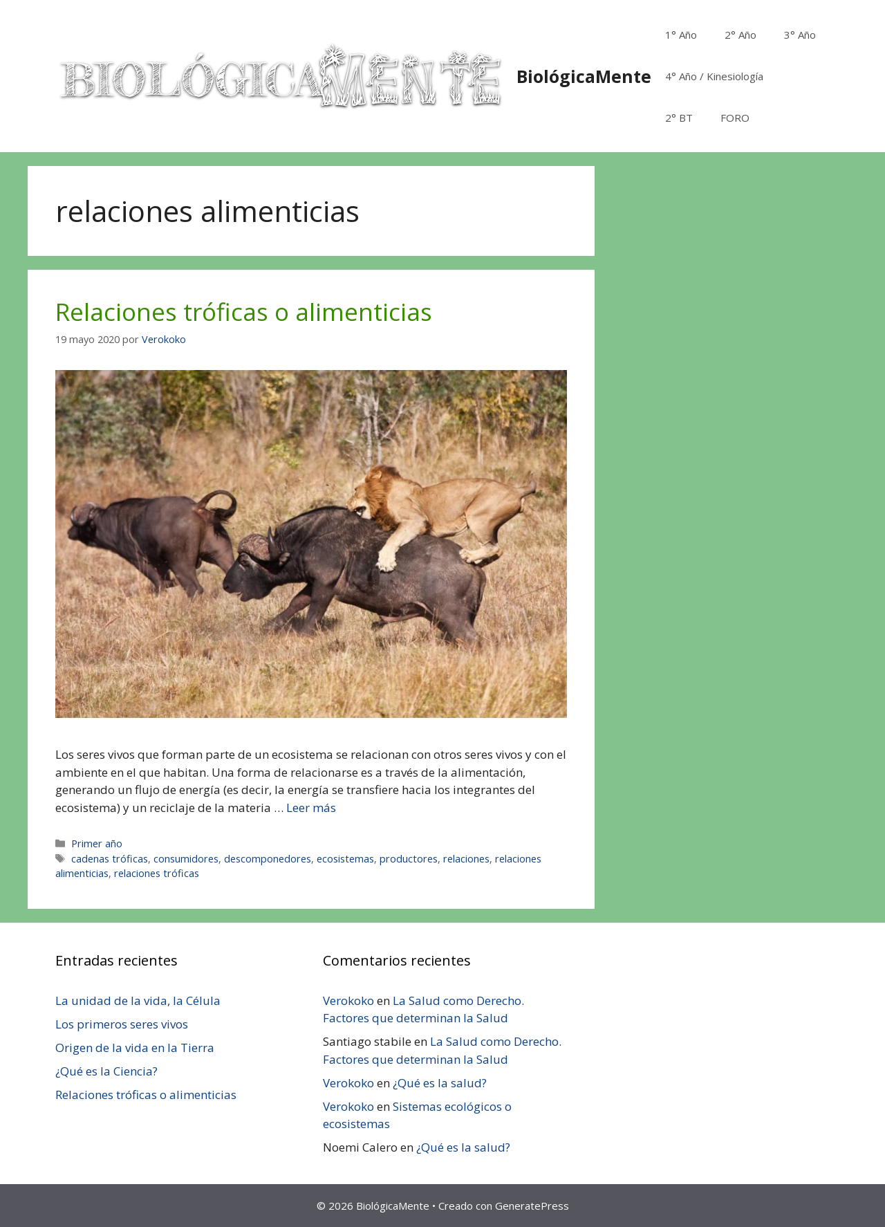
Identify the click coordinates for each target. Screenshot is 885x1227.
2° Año (740, 34)
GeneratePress (532, 1205)
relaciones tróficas (156, 873)
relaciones (466, 858)
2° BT (679, 117)
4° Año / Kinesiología (714, 76)
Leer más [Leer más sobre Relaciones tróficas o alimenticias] (311, 807)
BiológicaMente (583, 76)
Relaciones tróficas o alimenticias (243, 311)
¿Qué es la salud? (440, 1083)
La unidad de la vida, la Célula (138, 1000)
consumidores (185, 858)
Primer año (96, 843)
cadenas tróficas (109, 858)
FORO (734, 117)
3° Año (800, 34)
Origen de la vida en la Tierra (134, 1047)
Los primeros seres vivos (121, 1024)
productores (409, 858)
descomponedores (267, 858)
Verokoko (348, 1000)
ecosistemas (345, 858)
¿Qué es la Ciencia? (106, 1071)
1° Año (681, 34)
